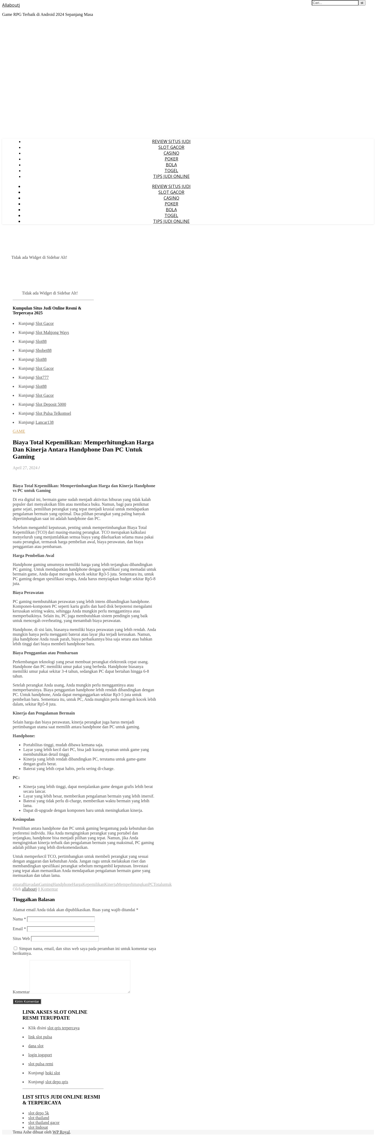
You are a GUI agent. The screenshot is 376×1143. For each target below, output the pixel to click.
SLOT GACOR (171, 147)
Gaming (46, 884)
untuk (167, 884)
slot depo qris (56, 1088)
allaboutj (29, 889)
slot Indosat (38, 1133)
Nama (19, 919)
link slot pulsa (40, 1043)
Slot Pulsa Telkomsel (53, 413)
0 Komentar (48, 889)
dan (36, 884)
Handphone (62, 884)
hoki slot (52, 1079)
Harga (77, 884)
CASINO (171, 153)
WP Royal (61, 1138)
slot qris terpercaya (63, 1034)
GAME (19, 431)
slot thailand (38, 1124)
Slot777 (42, 377)
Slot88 (41, 341)
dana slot (35, 1052)
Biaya (28, 884)
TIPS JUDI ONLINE (171, 176)
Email (19, 929)
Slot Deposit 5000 (50, 404)
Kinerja (110, 884)
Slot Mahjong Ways (52, 332)
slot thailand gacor (43, 1129)
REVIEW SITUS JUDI (171, 141)
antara (18, 884)
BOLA (171, 165)
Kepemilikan (93, 884)
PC (150, 884)
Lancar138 (44, 422)
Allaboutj (11, 5)
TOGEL (171, 170)
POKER (171, 159)
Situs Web (21, 938)
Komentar (21, 998)
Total (157, 884)
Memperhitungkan (132, 884)
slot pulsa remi (40, 1070)
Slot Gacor (44, 323)
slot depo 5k (38, 1119)
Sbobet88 (43, 350)
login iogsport (40, 1061)
